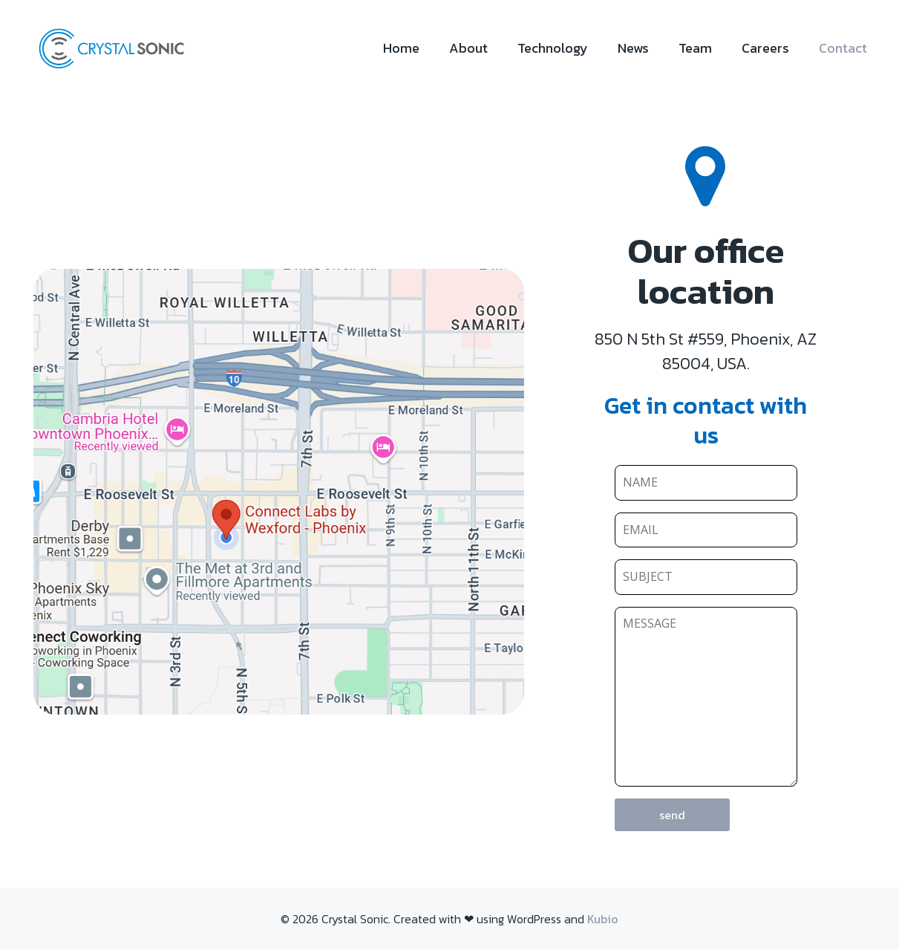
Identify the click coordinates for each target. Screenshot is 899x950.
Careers (765, 48)
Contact (843, 48)
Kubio (602, 919)
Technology (552, 48)
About (468, 48)
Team (695, 48)
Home (401, 48)
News (633, 48)
